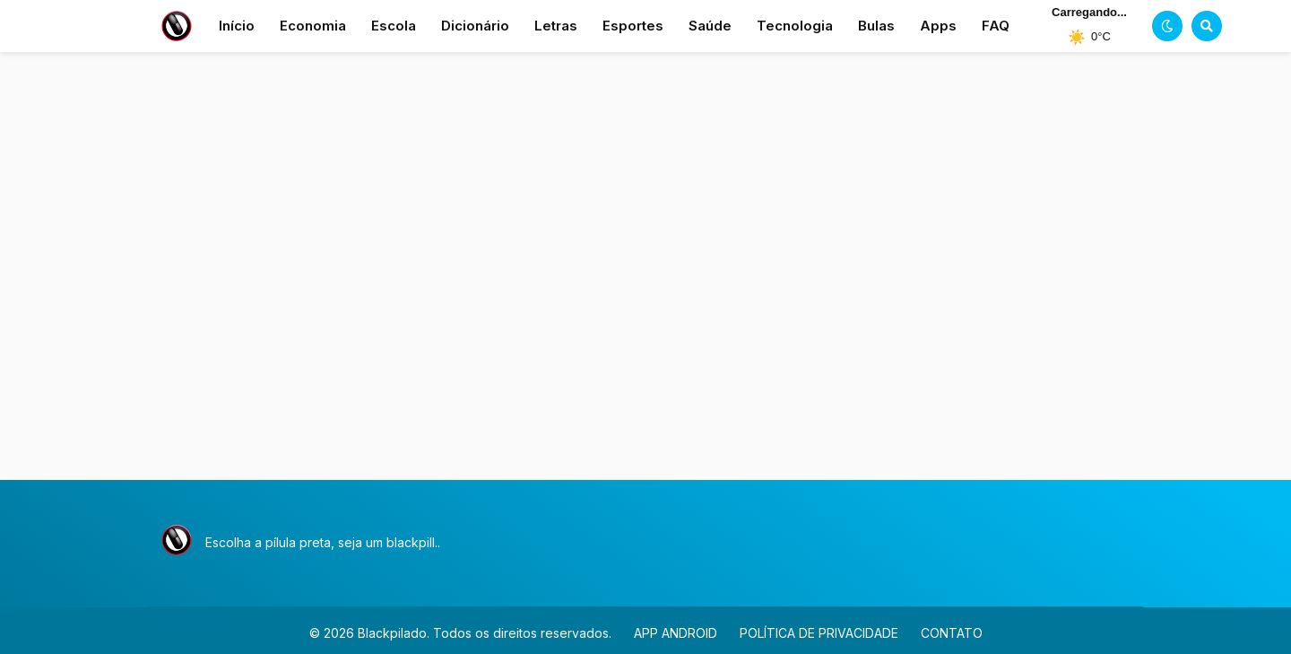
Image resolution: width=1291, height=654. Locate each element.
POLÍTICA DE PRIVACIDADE (819, 633)
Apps (938, 25)
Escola (393, 25)
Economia (313, 25)
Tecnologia (795, 25)
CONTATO (952, 633)
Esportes (632, 25)
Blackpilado (392, 633)
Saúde (710, 25)
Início (237, 25)
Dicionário (475, 25)
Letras (555, 25)
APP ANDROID (675, 633)
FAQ (995, 25)
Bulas (876, 25)
